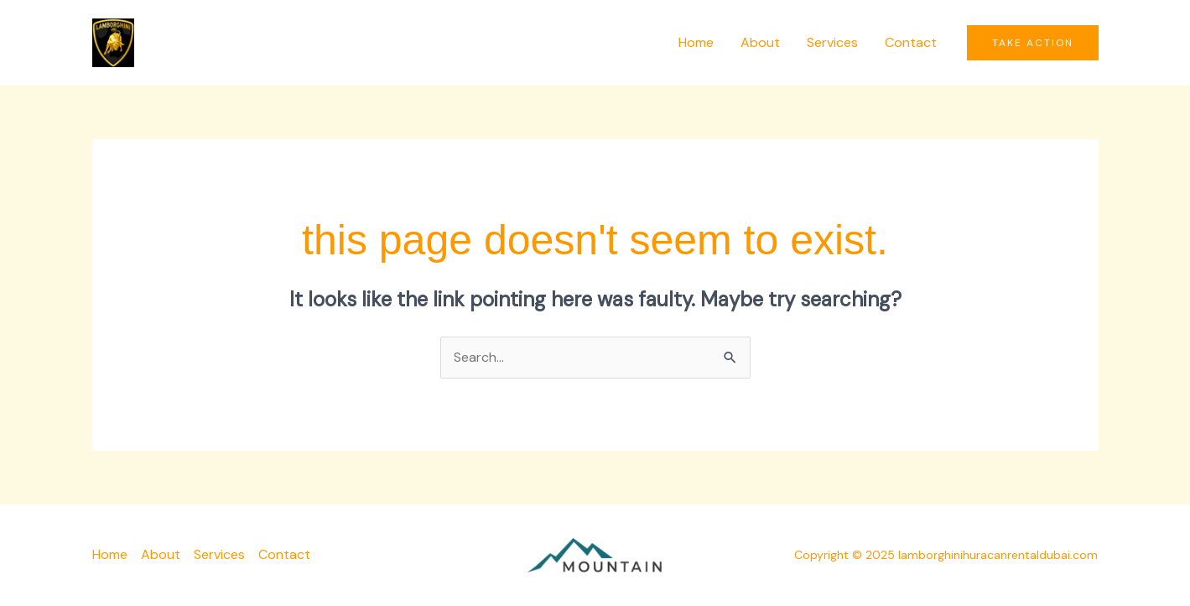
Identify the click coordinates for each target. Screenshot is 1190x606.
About (760, 42)
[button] (1033, 42)
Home (696, 42)
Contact (911, 42)
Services (832, 42)
